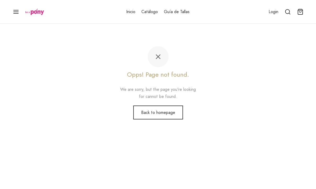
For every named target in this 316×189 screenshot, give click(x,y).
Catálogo (149, 12)
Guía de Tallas (177, 12)
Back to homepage (158, 112)
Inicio (130, 12)
